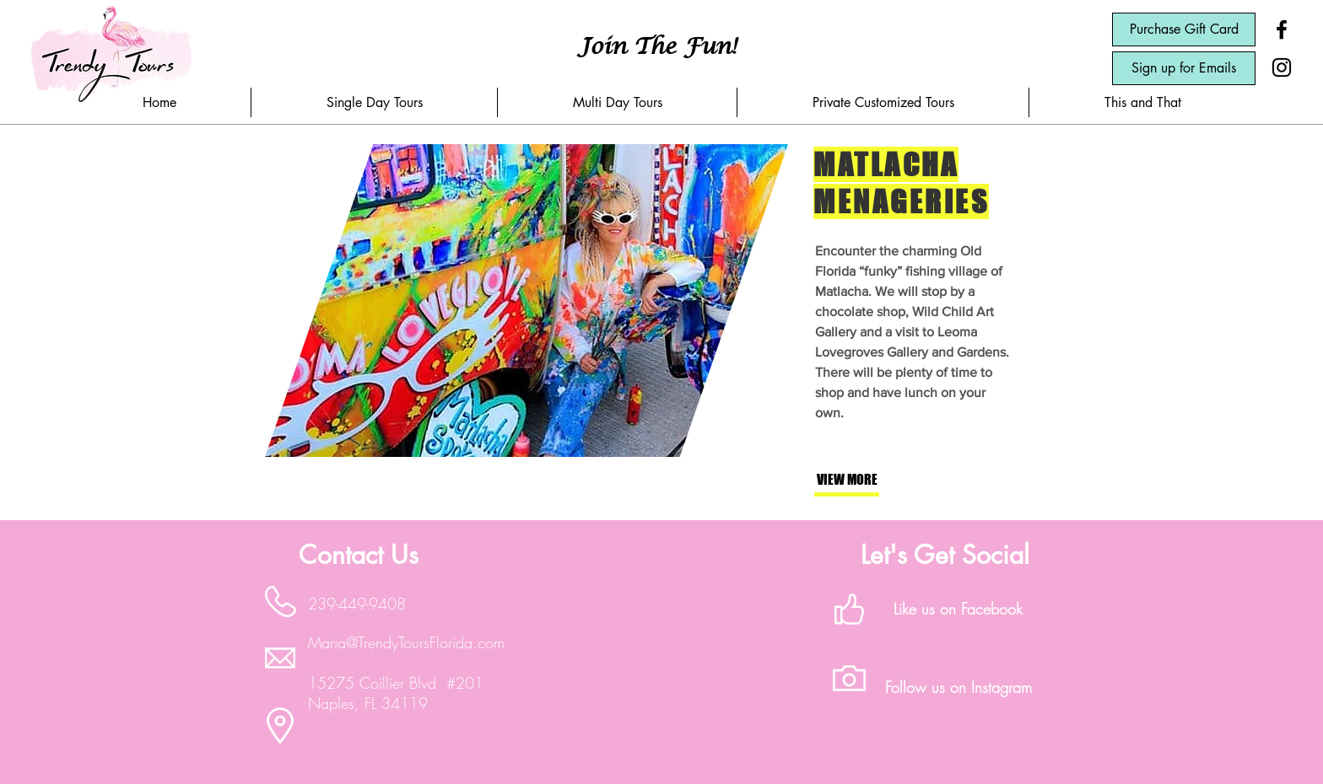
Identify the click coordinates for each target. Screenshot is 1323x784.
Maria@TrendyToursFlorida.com (406, 642)
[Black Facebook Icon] (1281, 29)
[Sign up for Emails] (1184, 68)
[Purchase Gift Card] (1184, 29)
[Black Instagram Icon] (1281, 67)
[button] (374, 102)
